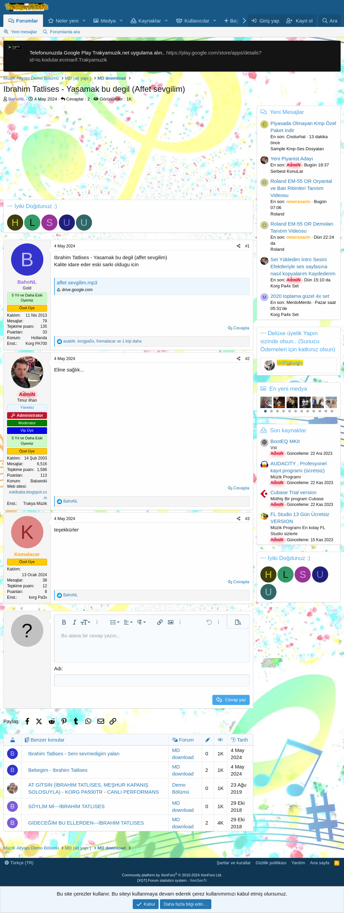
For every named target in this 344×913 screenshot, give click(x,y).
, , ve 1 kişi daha (102, 341)
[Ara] (329, 20)
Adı (58, 668)
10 (319, 411)
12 (332, 411)
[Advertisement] (126, 153)
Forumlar (27, 21)
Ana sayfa (320, 862)
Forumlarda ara (65, 31)
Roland (277, 213)
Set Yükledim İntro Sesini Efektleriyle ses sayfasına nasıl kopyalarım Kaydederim (302, 266)
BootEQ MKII (285, 441)
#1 (247, 246)
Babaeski (39, 481)
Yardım (298, 862)
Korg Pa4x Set (284, 285)
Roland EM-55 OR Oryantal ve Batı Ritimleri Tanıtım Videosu (301, 188)
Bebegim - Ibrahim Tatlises (57, 770)
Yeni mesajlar (24, 31)
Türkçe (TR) (19, 862)
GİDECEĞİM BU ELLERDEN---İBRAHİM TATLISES (86, 823)
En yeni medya (288, 389)
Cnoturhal (296, 136)
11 (326, 411)
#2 (247, 358)
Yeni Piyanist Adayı (291, 158)
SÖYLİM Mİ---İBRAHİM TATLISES (66, 806)
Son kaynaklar (288, 430)
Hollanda (39, 337)
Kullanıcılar (196, 21)
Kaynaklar (149, 21)
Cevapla (241, 327)
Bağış (236, 21)
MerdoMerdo (299, 302)
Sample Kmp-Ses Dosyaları (297, 148)
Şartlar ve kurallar (234, 862)
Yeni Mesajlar (287, 112)
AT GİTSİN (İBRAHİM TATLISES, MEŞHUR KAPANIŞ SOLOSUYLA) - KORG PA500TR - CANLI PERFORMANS (93, 788)
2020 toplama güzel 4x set (299, 296)
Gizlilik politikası (271, 862)
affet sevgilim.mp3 (77, 282)
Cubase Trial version (293, 492)
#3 (247, 518)
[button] (83, 20)
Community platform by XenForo (172, 875)
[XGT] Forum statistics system (172, 880)
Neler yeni (67, 21)
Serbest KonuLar (286, 171)
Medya (108, 21)
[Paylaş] (238, 246)
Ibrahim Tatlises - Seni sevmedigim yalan (74, 753)
